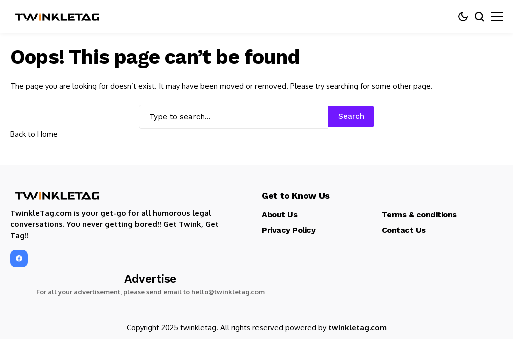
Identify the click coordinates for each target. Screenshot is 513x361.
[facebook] (19, 258)
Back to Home (34, 134)
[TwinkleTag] (57, 17)
